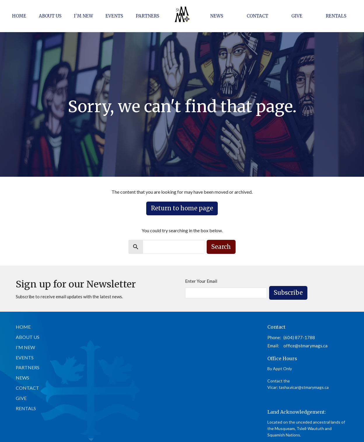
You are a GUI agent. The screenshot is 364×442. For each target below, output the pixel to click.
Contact (257, 16)
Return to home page (182, 208)
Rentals (336, 16)
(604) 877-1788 (299, 337)
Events (114, 16)
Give (296, 16)
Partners (147, 16)
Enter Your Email (201, 281)
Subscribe (288, 292)
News (216, 16)
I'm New (83, 16)
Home (19, 16)
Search (221, 246)
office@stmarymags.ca (305, 345)
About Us (50, 16)
